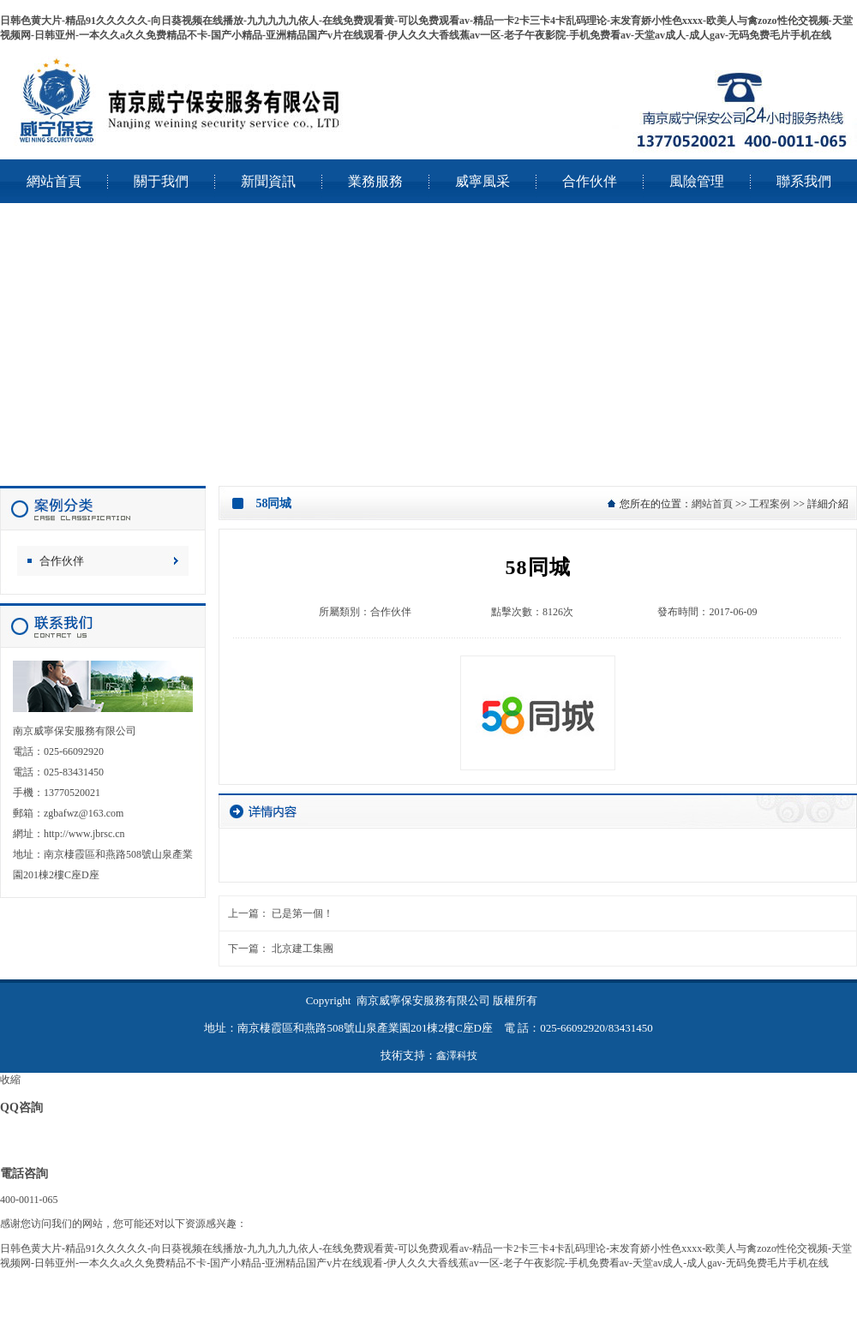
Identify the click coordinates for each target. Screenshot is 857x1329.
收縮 (10, 1080)
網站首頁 (712, 504)
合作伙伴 (61, 560)
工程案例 (769, 504)
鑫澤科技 (456, 1056)
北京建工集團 (302, 949)
